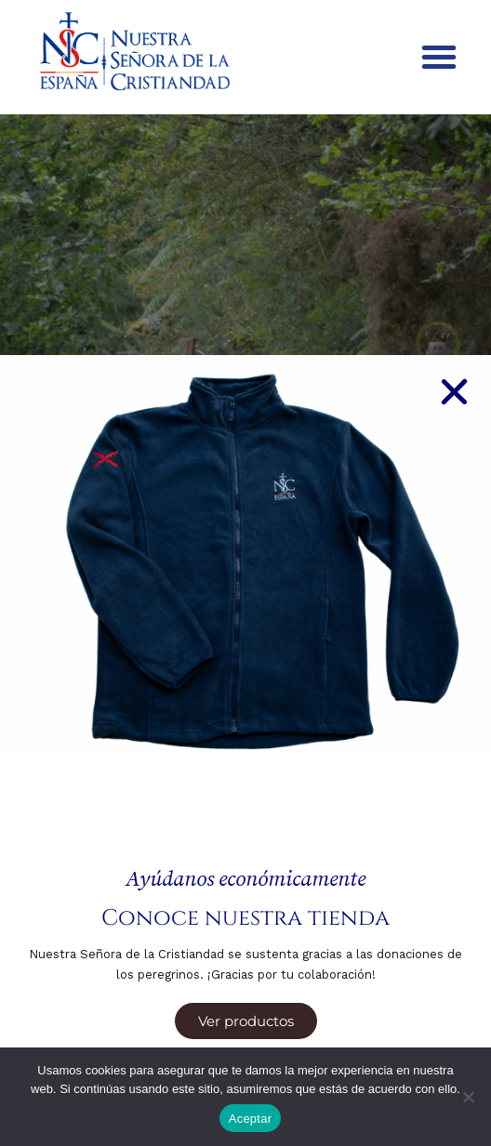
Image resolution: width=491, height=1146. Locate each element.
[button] (439, 57)
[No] (467, 1096)
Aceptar (250, 1119)
